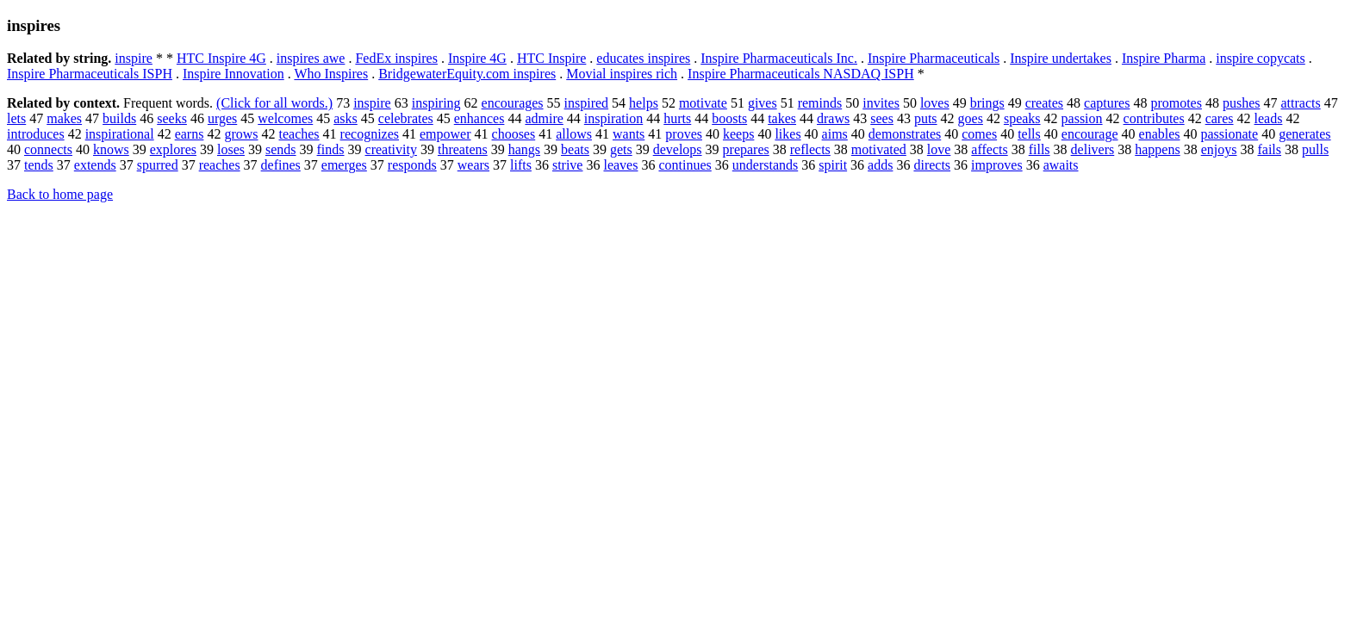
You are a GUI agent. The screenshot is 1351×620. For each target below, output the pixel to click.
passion (1082, 118)
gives (762, 103)
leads (1268, 118)
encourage (1090, 134)
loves (934, 103)
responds (412, 165)
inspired (586, 103)
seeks (172, 118)
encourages (513, 103)
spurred (157, 165)
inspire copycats (1260, 58)
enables (1159, 134)
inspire (134, 58)
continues (684, 165)
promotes (1176, 103)
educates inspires (643, 58)
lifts (521, 165)
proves (683, 134)
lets (16, 118)
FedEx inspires (396, 58)
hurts (677, 118)
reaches (219, 165)
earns (189, 134)
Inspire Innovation (233, 73)
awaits (1061, 165)
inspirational (119, 134)
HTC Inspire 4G (221, 58)
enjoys (1219, 149)
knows (111, 149)
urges (222, 118)
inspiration (613, 118)
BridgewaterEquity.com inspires (467, 73)
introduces (36, 134)
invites (881, 103)
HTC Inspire (551, 58)
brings (987, 103)
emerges (344, 165)
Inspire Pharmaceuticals (933, 58)
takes (782, 118)
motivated (878, 149)
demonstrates (904, 134)
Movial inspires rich (621, 73)
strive (567, 165)
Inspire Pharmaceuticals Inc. (778, 58)
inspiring (436, 103)
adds (880, 165)
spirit (833, 165)
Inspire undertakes (1060, 58)
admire (544, 118)
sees (881, 118)
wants (628, 134)
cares (1219, 118)
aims (835, 134)
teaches (299, 134)
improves (997, 165)
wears (473, 165)
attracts (1300, 103)
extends (95, 165)
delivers (1093, 149)
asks (345, 118)
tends (38, 165)
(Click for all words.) (274, 103)
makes (64, 118)
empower (445, 134)
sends (280, 149)
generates (1304, 134)
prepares (746, 149)
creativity (391, 149)
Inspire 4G (477, 58)
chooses (514, 134)
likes (787, 134)
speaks (1022, 118)
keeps (738, 134)
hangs (524, 149)
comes (979, 134)
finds (331, 149)
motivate (703, 103)
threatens (463, 149)
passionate (1230, 134)
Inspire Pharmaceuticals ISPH (89, 73)
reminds (820, 103)
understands (765, 165)
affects (989, 149)
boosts (729, 118)
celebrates (405, 118)
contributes (1154, 118)
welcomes (285, 118)
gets (621, 149)
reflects (810, 149)
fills (1039, 149)
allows (574, 134)
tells (1029, 134)
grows (241, 134)
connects (48, 149)
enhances (479, 118)
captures (1107, 103)
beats (575, 149)
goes (970, 118)
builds (119, 118)
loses (231, 149)
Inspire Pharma (1163, 58)
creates (1044, 103)
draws (833, 118)
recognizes (369, 134)
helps (643, 103)
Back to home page (60, 194)
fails (1269, 149)
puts (925, 118)
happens (1157, 149)
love (939, 149)
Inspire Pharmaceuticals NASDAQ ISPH (801, 73)
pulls (1315, 149)
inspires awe (311, 58)
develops (677, 149)
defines (281, 165)
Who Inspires (331, 73)
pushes (1242, 103)
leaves (620, 165)
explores (173, 149)
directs (931, 165)
